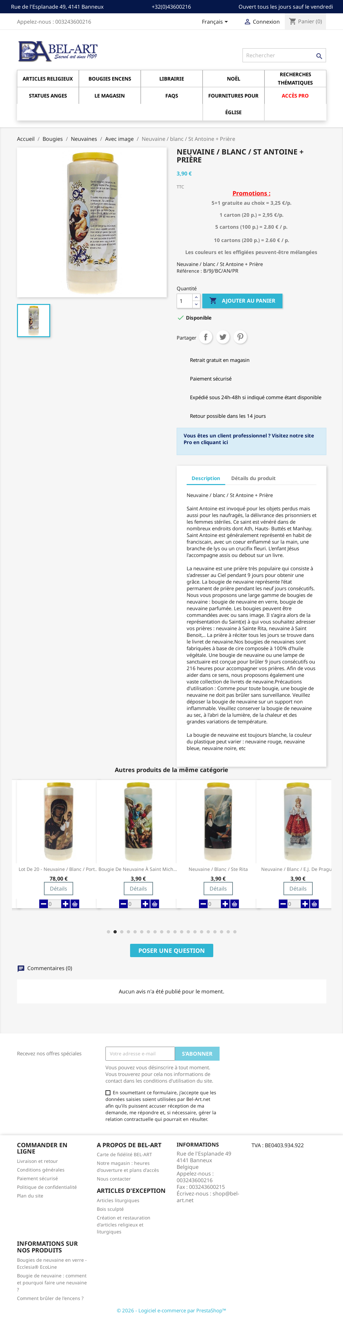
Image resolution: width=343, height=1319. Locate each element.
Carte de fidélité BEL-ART (124, 1154)
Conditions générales (41, 1170)
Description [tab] (206, 478)
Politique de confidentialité (47, 1187)
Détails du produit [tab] (253, 478)
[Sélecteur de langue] (216, 22)
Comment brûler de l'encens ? (50, 1298)
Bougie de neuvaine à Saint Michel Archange (138, 869)
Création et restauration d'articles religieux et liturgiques (123, 1224)
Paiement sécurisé (37, 1178)
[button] (108, 931)
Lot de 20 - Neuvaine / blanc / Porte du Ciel (58, 869)
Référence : (189, 271)
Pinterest (240, 337)
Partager (205, 337)
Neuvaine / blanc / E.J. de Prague (298, 869)
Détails (58, 888)
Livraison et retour (37, 1161)
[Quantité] (185, 301)
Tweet (223, 337)
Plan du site (30, 1195)
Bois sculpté (110, 1209)
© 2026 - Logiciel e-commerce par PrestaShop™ (171, 1310)
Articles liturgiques (118, 1200)
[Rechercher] (284, 55)
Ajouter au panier (242, 301)
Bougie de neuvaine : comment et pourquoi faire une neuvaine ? (52, 1282)
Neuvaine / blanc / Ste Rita (218, 869)
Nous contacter (114, 1179)
